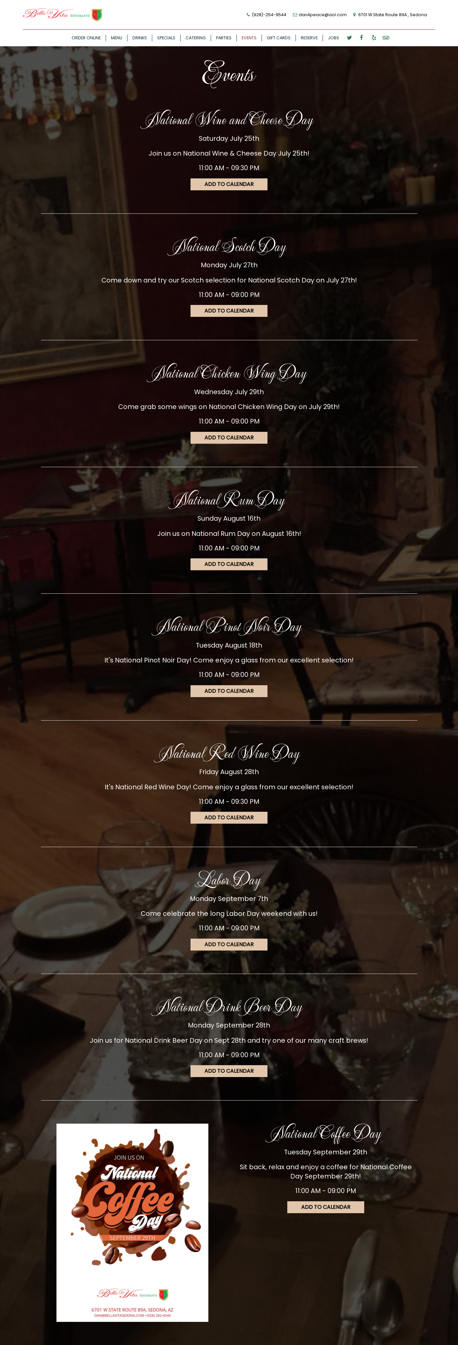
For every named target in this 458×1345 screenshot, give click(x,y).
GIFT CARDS (279, 38)
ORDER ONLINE (86, 38)
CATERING (196, 38)
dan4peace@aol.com (320, 15)
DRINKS (139, 38)
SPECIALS (166, 38)
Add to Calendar (229, 184)
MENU (116, 38)
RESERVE (309, 38)
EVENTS (249, 38)
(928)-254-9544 (266, 15)
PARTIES (223, 38)
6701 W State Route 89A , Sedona (390, 15)
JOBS (333, 38)
